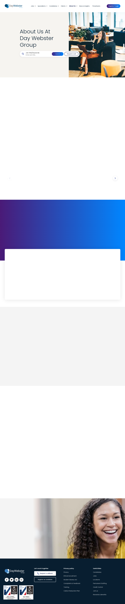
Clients (63, 6)
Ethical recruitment (70, 576)
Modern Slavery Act (70, 580)
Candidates (53, 6)
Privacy (66, 572)
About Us (72, 6)
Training (66, 587)
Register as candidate (45, 579)
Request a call (71, 54)
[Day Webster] (13, 6)
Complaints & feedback (72, 583)
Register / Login (113, 6)
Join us (95, 591)
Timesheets (96, 6)
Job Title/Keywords (32, 53)
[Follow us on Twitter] (12, 580)
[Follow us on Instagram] (21, 580)
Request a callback (46, 573)
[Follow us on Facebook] (7, 580)
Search (57, 54)
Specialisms (42, 6)
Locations (96, 580)
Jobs (32, 6)
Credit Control (98, 587)
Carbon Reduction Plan (72, 591)
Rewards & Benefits (99, 595)
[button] (115, 178)
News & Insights (84, 6)
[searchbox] (38, 55)
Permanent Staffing (100, 583)
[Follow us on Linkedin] (17, 580)
